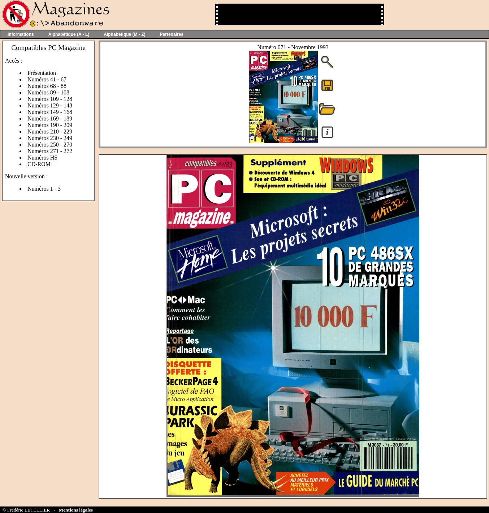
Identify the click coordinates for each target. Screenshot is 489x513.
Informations (21, 34)
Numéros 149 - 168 (49, 112)
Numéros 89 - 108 (48, 92)
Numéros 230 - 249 (49, 138)
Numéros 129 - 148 (49, 105)
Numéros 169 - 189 (49, 118)
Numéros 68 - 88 (46, 86)
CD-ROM (39, 164)
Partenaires (171, 34)
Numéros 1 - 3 (44, 189)
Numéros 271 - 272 (49, 151)
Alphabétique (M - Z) (124, 34)
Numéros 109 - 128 (49, 99)
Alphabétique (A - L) (69, 34)
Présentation (41, 73)
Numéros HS (42, 157)
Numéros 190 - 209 (49, 125)
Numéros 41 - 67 (46, 79)
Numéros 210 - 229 (49, 131)
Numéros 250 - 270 (49, 144)
